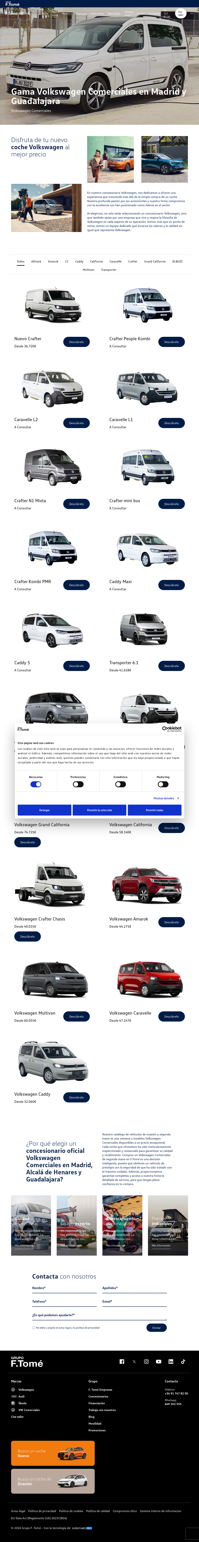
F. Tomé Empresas (100, 1389)
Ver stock (55, 13)
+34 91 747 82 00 (176, 1393)
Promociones (97, 1430)
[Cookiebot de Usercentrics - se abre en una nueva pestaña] (165, 729)
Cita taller (181, 13)
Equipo (141, 13)
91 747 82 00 (167, 13)
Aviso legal (18, 1511)
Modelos (67, 13)
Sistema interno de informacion (160, 1511)
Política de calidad (98, 1511)
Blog (91, 1417)
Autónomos (97, 13)
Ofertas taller (129, 13)
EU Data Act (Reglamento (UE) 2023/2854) (39, 1518)
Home (45, 13)
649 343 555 (173, 1404)
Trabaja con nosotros (102, 1410)
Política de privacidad (42, 1511)
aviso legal (65, 1327)
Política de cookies (71, 1511)
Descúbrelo (76, 342)
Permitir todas (154, 810)
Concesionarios (98, 1396)
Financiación (96, 1403)
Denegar (44, 810)
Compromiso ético (125, 1511)
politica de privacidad (88, 1327)
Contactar (154, 13)
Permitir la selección (99, 810)
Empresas (81, 13)
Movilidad (94, 1423)
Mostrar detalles (164, 798)
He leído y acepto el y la (66, 1327)
